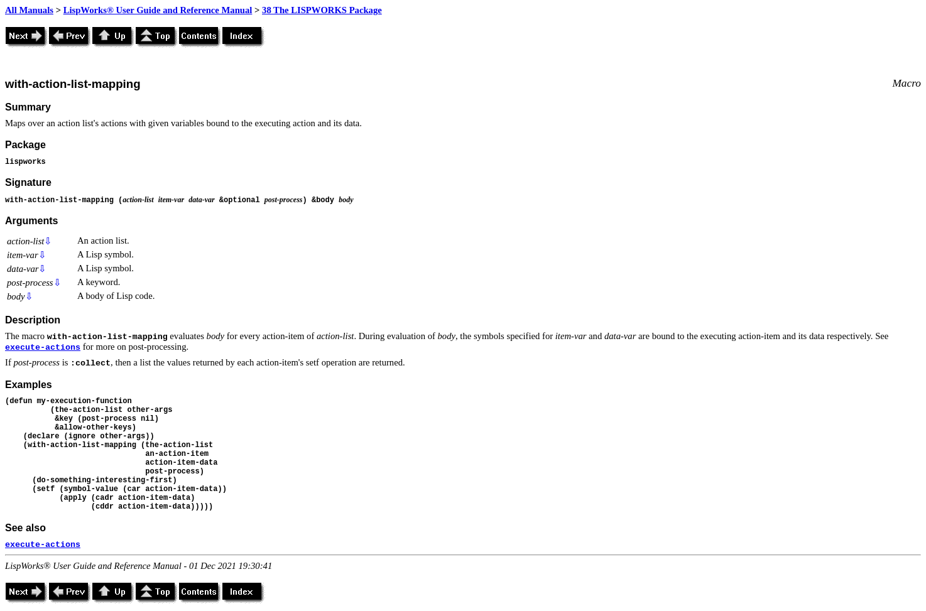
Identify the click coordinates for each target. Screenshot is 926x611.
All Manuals (29, 10)
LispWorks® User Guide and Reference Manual (158, 10)
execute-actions (42, 347)
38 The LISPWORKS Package (322, 10)
